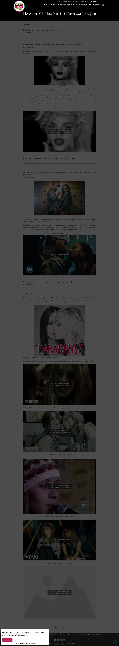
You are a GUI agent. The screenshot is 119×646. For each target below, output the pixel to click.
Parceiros (82, 1)
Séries (70, 5)
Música (50, 5)
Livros (76, 5)
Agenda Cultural (83, 5)
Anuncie (72, 1)
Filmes (59, 5)
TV (73, 5)
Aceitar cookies (7, 640)
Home (60, 1)
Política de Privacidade (19, 643)
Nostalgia (98, 5)
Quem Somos (64, 1)
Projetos (77, 1)
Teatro (54, 5)
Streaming (92, 5)
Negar (16, 640)
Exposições (64, 5)
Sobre (69, 1)
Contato (86, 1)
